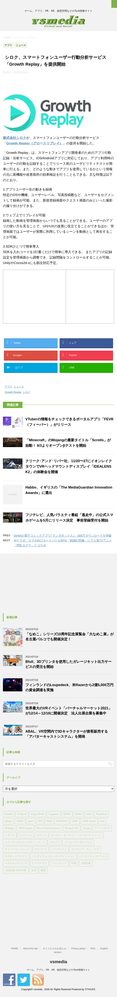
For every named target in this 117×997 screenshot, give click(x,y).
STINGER (90, 989)
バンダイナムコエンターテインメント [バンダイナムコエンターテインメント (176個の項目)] (53, 856)
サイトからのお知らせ (54, 948)
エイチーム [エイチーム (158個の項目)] (25, 835)
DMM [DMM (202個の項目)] (78, 814)
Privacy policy (78, 948)
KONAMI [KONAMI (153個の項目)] (61, 821)
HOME (14, 948)
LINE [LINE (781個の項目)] (74, 821)
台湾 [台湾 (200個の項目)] (33, 870)
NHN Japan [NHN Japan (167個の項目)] (25, 828)
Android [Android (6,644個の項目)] (21, 814)
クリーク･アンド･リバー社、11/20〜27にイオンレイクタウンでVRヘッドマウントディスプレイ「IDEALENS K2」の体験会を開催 (68, 466)
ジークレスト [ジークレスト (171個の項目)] (59, 849)
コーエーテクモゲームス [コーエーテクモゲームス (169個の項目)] (78, 842)
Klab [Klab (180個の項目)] (49, 821)
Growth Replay (13, 392)
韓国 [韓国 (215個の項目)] (43, 870)
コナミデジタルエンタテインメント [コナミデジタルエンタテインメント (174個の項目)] (25, 842)
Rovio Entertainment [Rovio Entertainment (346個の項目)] (48, 828)
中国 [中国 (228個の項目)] (73, 863)
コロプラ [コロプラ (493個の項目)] (55, 842)
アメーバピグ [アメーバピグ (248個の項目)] (102, 828)
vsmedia (58, 961)
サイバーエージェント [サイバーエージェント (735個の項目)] (17, 849)
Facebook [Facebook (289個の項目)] (101, 814)
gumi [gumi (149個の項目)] (30, 821)
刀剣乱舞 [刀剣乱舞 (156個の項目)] (86, 863)
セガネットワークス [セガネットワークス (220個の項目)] (16, 856)
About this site (30, 948)
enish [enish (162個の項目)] (89, 814)
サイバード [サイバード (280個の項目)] (40, 849)
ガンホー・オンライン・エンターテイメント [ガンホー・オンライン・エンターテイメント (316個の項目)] (76, 835)
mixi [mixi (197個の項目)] (102, 821)
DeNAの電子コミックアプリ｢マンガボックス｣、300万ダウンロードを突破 (63, 535)
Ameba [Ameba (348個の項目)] (9, 814)
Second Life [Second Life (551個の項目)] (71, 828)
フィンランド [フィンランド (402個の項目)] (59, 863)
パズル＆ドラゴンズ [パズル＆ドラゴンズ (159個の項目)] (16, 863)
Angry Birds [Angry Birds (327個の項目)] (37, 814)
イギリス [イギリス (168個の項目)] (10, 835)
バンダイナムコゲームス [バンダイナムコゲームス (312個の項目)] (93, 856)
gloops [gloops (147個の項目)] (8, 821)
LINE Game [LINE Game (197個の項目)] (89, 821)
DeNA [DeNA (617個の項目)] (67, 814)
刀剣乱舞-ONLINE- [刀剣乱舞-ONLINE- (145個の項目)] (16, 870)
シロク (26, 392)
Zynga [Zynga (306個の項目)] (86, 828)
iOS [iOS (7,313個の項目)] (40, 821)
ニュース (19, 386)
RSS (92, 948)
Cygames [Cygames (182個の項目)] (54, 814)
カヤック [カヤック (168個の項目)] (41, 835)
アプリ (8, 386)
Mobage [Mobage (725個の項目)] (9, 828)
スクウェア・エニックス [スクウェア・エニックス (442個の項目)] (85, 849)
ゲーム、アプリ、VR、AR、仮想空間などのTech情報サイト (58, 969)
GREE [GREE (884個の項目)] (20, 821)
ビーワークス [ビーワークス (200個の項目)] (39, 863)
